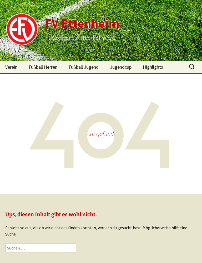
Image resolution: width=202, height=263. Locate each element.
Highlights (153, 67)
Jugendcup (121, 67)
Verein (11, 67)
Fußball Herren (43, 67)
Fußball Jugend (84, 67)
